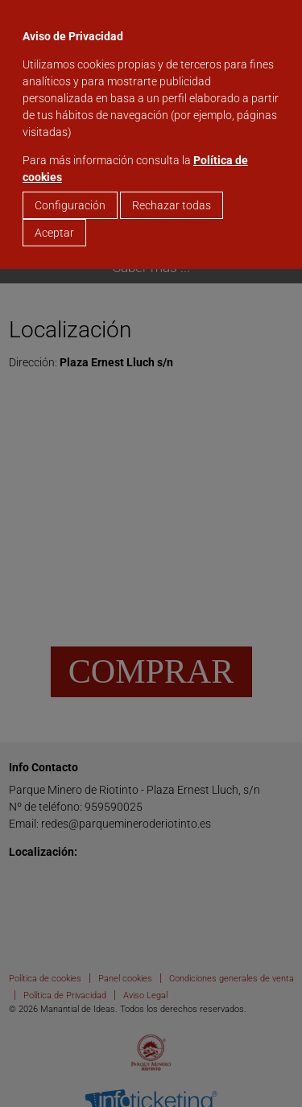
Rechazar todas (171, 205)
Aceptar (54, 232)
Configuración (70, 205)
